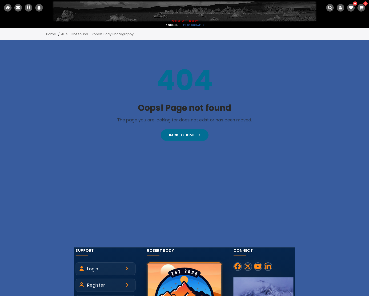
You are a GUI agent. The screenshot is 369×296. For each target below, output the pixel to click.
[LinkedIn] (268, 266)
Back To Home (184, 135)
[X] (248, 266)
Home (51, 34)
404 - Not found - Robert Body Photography (97, 34)
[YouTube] (258, 266)
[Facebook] (237, 266)
